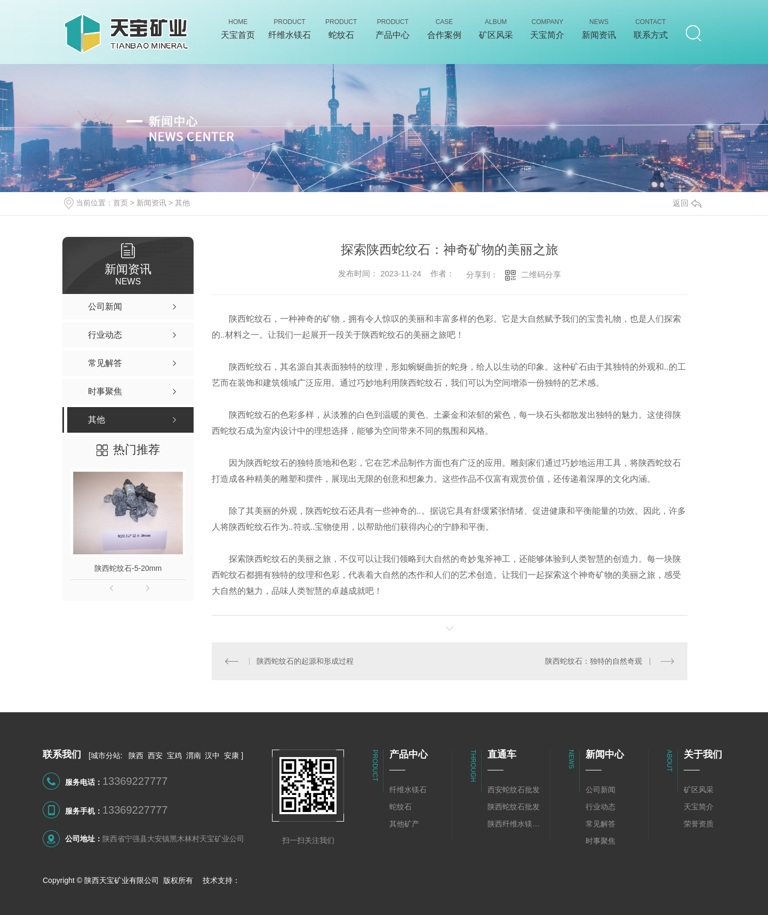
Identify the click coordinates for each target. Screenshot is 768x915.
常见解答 (600, 823)
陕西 (136, 755)
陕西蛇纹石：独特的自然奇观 (593, 661)
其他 (182, 202)
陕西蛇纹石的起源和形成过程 (305, 661)
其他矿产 (404, 823)
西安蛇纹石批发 (513, 789)
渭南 (193, 755)
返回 (687, 203)
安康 (231, 755)
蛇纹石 (400, 806)
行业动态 (600, 806)
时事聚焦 (600, 841)
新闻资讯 (151, 202)
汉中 (212, 755)
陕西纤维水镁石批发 (516, 823)
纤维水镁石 (408, 789)
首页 (120, 202)
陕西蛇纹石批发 (513, 806)
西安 (155, 755)
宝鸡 (174, 755)
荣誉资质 (699, 823)
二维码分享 (541, 274)
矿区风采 (699, 789)
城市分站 (106, 755)
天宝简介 (699, 806)
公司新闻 (600, 789)
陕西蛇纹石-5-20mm (128, 568)
